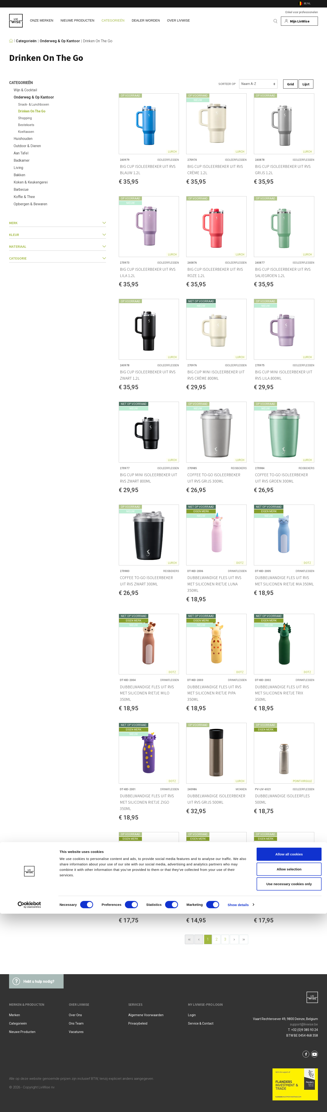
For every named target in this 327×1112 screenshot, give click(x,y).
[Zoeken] (275, 21)
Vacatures (76, 1032)
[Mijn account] (299, 21)
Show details (238, 1103)
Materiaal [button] (57, 246)
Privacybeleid (137, 1023)
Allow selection (289, 1067)
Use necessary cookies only (289, 1082)
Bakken (19, 175)
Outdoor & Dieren (27, 146)
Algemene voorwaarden (146, 1015)
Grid (290, 84)
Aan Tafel (21, 153)
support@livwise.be (304, 1024)
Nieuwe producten (22, 1032)
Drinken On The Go (97, 41)
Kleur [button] (57, 234)
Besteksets (26, 125)
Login (192, 1015)
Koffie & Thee (24, 197)
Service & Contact (200, 1023)
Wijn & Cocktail (25, 90)
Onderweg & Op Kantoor (60, 41)
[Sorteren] (258, 84)
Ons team (76, 1023)
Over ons (75, 1015)
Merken (14, 1015)
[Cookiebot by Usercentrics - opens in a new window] (29, 1103)
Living (18, 168)
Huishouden (23, 138)
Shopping (25, 118)
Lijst (306, 84)
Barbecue (21, 189)
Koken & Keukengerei (31, 182)
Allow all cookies (289, 1052)
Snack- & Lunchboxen (33, 104)
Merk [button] (57, 222)
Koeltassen (26, 132)
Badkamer (22, 160)
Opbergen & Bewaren (30, 204)
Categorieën (26, 41)
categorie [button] (57, 258)
